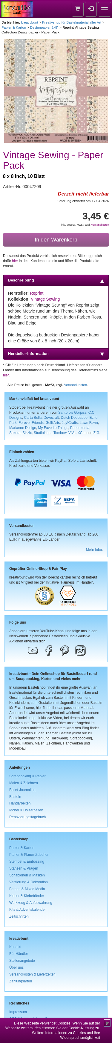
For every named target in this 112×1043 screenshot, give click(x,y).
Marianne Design (22, 428)
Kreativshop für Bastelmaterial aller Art (71, 22)
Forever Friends (31, 423)
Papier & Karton (13, 27)
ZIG (96, 433)
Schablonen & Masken (27, 875)
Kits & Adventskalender (27, 909)
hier (15, 261)
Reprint (36, 293)
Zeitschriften (19, 916)
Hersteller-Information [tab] (56, 353)
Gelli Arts (53, 423)
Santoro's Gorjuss (72, 412)
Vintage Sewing (45, 299)
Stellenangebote (22, 961)
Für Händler (18, 954)
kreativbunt (29, 22)
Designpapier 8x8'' (44, 27)
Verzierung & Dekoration (28, 882)
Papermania (79, 428)
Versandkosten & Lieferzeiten (32, 974)
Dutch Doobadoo (74, 418)
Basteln (15, 797)
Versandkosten (100, 224)
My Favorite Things (53, 428)
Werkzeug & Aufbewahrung (30, 903)
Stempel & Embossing (26, 861)
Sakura (15, 433)
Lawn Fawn (89, 423)
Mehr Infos (94, 549)
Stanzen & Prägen (23, 868)
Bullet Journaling (22, 790)
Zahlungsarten (20, 981)
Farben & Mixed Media (27, 889)
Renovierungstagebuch (27, 817)
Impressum (18, 1012)
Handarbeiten (19, 803)
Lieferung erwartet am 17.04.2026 (83, 201)
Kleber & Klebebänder (26, 896)
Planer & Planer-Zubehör (29, 855)
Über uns (16, 967)
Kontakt (15, 947)
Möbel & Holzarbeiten (26, 810)
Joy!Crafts (70, 423)
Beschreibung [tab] (56, 280)
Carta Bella (33, 418)
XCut (81, 433)
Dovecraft (51, 418)
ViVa (72, 433)
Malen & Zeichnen (23, 783)
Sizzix (27, 433)
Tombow (60, 433)
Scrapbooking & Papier (27, 776)
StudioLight (43, 433)
